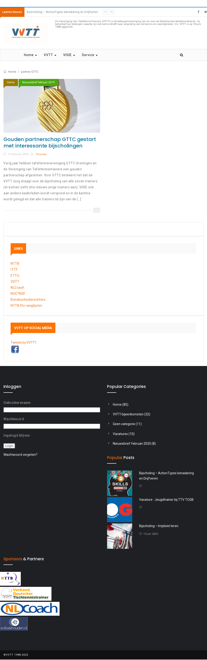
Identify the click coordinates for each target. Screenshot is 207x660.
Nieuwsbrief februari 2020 (132, 444)
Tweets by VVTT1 (24, 343)
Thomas (38, 154)
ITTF (14, 270)
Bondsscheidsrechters (28, 300)
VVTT (50, 55)
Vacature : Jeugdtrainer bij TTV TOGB (166, 500)
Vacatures (120, 434)
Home (30, 55)
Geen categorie (124, 424)
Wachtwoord (13, 419)
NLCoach (17, 288)
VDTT (15, 282)
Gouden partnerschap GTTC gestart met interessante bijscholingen (49, 143)
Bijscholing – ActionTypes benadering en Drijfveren (62, 12)
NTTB (15, 264)
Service (90, 55)
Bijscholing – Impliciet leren (158, 526)
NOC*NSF (18, 294)
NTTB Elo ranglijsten (26, 306)
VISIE (69, 55)
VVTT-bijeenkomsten (128, 414)
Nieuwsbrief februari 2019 (38, 82)
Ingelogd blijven (16, 436)
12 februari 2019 (18, 154)
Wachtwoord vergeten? (20, 455)
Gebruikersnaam (16, 403)
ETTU (15, 276)
